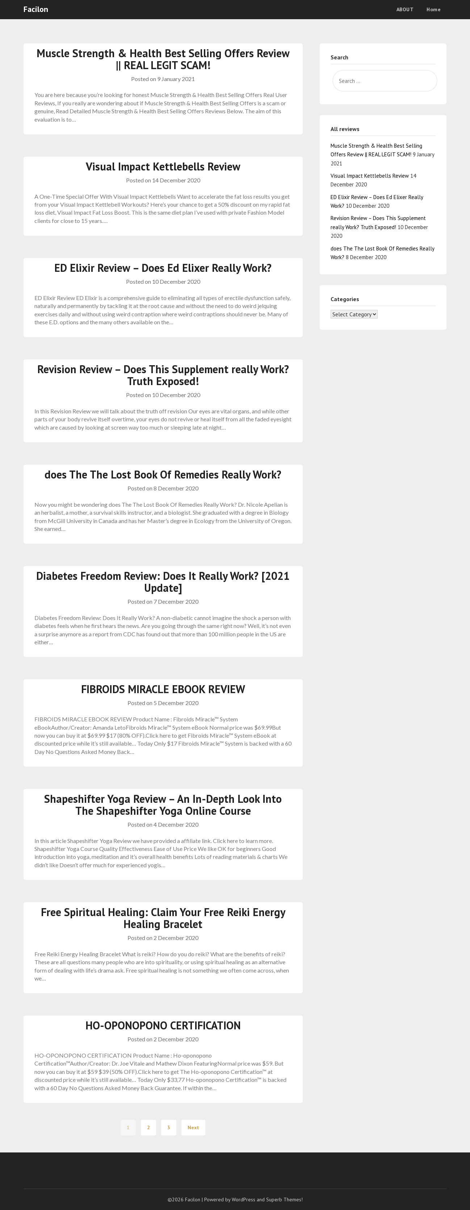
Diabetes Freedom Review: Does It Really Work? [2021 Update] (163, 582)
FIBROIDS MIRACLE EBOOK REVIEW (163, 689)
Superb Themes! (284, 1199)
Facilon (36, 9)
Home (434, 9)
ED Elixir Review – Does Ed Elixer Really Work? (163, 268)
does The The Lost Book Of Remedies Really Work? (163, 474)
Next (193, 1127)
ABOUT (405, 9)
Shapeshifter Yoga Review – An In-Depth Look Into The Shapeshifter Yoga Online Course (163, 805)
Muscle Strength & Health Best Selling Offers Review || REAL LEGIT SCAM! (163, 59)
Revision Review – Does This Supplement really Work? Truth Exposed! (163, 375)
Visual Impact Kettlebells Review (163, 166)
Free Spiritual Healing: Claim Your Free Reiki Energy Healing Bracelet (163, 918)
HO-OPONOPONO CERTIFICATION (163, 1025)
